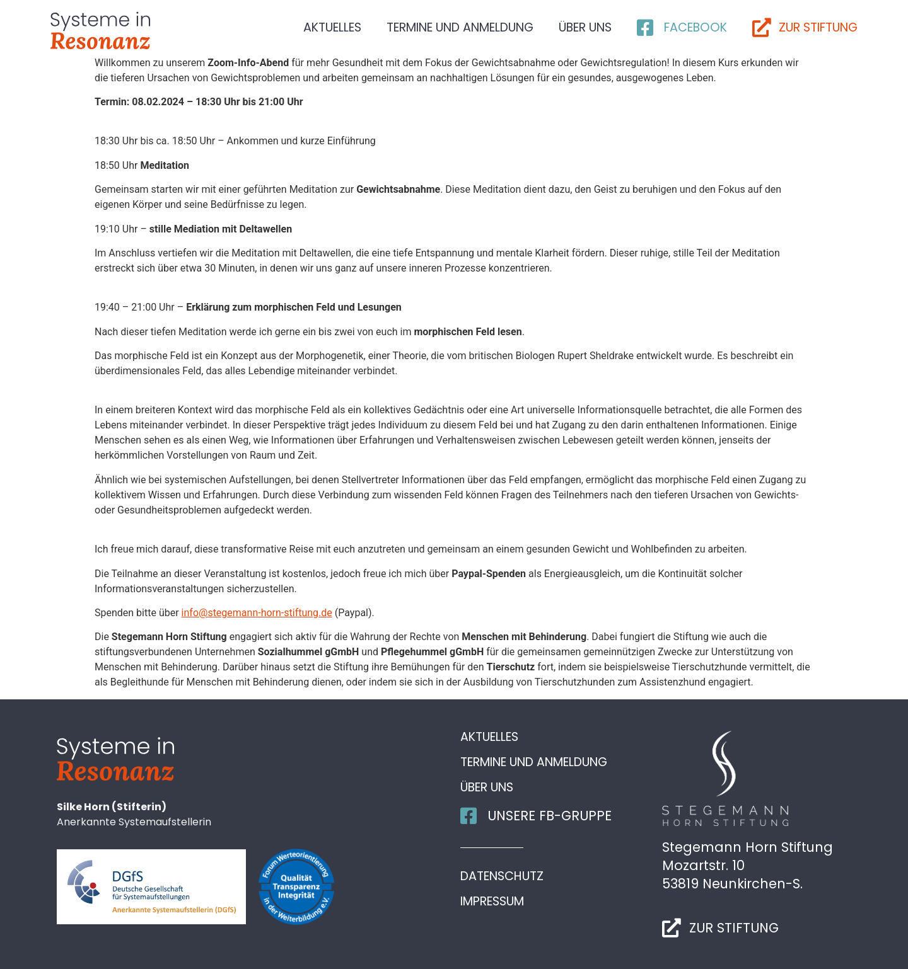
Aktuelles (332, 27)
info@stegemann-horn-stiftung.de (257, 613)
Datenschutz (502, 876)
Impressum (492, 901)
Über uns (585, 27)
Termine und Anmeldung (460, 27)
